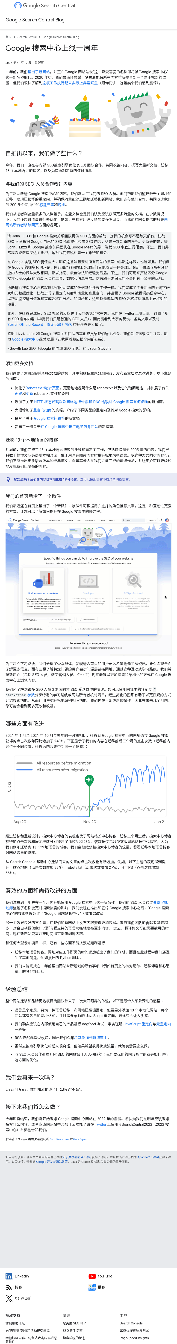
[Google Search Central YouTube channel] (129, 1276)
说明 (61, 205)
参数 (31, 695)
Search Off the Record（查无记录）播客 (40, 324)
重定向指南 (42, 410)
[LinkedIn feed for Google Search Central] (47, 1276)
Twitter (100, 1124)
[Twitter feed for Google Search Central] (47, 1298)
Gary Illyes (80, 1139)
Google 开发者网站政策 (52, 1161)
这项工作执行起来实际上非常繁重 (70, 83)
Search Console (131, 1323)
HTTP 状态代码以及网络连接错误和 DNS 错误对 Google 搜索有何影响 (91, 402)
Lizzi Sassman (59, 1139)
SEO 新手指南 (73, 1330)
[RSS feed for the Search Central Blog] (47, 1287)
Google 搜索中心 (25, 339)
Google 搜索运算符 (49, 418)
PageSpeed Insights (134, 1338)
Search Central (49, 6)
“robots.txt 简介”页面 (42, 388)
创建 (18, 393)
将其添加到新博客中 (90, 1038)
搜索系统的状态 (74, 1338)
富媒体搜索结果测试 (134, 1330)
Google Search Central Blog (35, 20)
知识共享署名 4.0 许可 (77, 1157)
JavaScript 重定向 (138, 1024)
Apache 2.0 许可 (148, 1157)
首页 (9, 37)
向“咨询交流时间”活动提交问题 (28, 1330)
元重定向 (163, 1024)
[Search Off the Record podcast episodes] (129, 1287)
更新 (29, 393)
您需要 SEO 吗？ (74, 1323)
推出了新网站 (39, 72)
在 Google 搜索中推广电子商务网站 (69, 427)
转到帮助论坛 (15, 1323)
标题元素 (46, 205)
